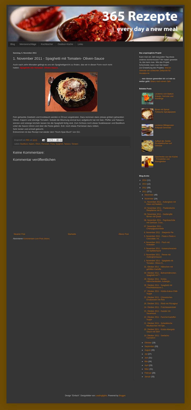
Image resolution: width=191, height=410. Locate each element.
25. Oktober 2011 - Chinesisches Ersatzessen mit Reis (158, 298)
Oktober (148, 343)
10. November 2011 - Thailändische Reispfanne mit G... (159, 209)
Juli (146, 354)
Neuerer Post (19, 234)
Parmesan (45, 144)
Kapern (31, 144)
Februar (148, 373)
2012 (144, 188)
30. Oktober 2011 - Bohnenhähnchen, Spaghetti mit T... (160, 274)
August (148, 350)
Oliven (37, 144)
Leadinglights (101, 395)
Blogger (122, 395)
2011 (144, 191)
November (149, 199)
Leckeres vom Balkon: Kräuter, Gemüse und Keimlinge (164, 96)
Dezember (149, 195)
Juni (147, 358)
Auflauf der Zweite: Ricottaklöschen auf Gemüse (163, 143)
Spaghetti (59, 144)
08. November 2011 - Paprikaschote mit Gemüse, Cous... (159, 221)
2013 (144, 184)
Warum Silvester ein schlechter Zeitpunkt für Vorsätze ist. (155, 70)
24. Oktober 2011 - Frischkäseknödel (160, 307)
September (150, 346)
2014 (144, 180)
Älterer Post (123, 234)
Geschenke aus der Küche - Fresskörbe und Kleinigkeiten (166, 159)
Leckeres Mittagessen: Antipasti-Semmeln (164, 126)
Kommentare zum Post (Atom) (36, 239)
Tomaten (75, 144)
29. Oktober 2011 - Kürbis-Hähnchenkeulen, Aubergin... (157, 280)
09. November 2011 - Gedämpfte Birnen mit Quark (158, 215)
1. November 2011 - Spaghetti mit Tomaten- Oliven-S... (158, 262)
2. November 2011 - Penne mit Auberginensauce (157, 256)
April (147, 365)
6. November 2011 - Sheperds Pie (158, 232)
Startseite (72, 234)
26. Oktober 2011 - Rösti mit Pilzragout (161, 303)
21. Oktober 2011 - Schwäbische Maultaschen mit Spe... (158, 324)
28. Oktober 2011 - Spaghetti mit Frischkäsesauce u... (158, 286)
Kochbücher (47, 44)
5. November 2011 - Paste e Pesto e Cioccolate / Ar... (159, 237)
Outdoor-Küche (65, 44)
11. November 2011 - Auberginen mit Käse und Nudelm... (160, 203)
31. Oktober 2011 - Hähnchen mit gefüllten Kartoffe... (158, 268)
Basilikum (24, 144)
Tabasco (67, 144)
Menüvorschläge (28, 44)
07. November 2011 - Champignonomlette (154, 227)
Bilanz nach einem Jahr (161, 81)
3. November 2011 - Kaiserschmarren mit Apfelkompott (160, 249)
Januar (148, 377)
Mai (146, 361)
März (147, 369)
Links (80, 44)
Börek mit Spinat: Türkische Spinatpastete (165, 110)
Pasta (52, 144)
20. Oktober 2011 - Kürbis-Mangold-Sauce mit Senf (159, 330)
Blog (12, 44)
